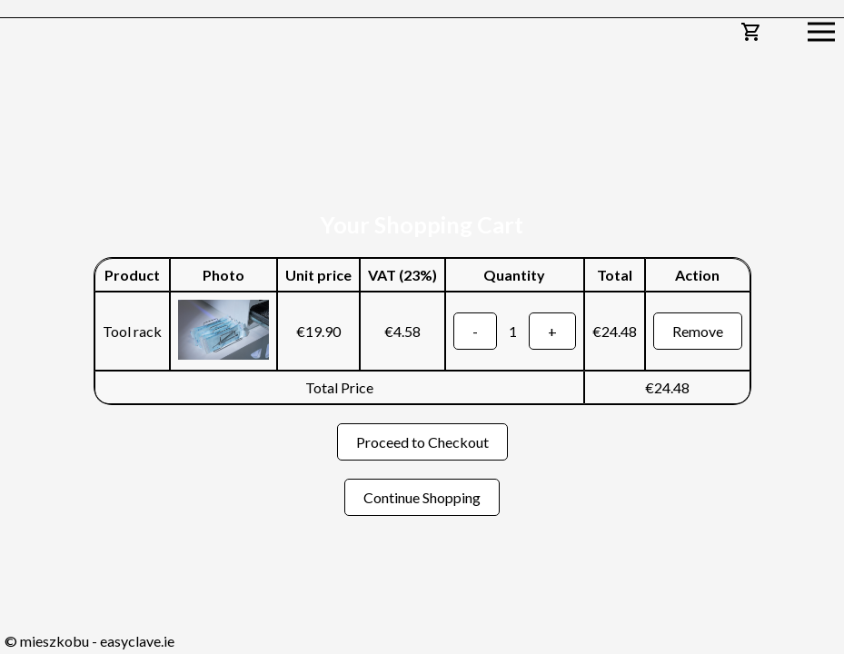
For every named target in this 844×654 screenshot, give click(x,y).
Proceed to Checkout (422, 442)
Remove (697, 331)
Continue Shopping (422, 497)
